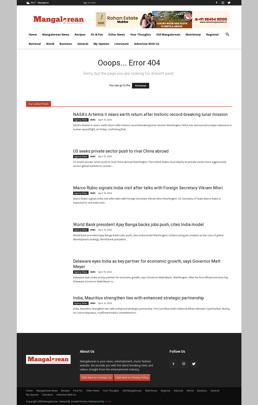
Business (66, 44)
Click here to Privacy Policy (132, 377)
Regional (212, 34)
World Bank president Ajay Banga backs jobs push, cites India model (138, 224)
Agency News (80, 119)
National (35, 44)
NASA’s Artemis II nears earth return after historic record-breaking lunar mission (150, 114)
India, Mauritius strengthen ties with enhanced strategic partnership (139, 297)
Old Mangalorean (168, 34)
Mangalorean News (55, 34)
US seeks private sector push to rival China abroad (121, 151)
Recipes (80, 34)
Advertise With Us (146, 44)
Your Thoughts (140, 34)
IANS (93, 119)
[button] (227, 35)
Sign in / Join (89, 2)
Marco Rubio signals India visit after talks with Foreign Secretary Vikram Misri (148, 187)
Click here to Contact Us (96, 377)
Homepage (140, 85)
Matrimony (193, 34)
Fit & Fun (97, 34)
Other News (116, 34)
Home (33, 34)
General (82, 44)
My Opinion (101, 44)
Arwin (108, 401)
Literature (121, 44)
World (50, 44)
